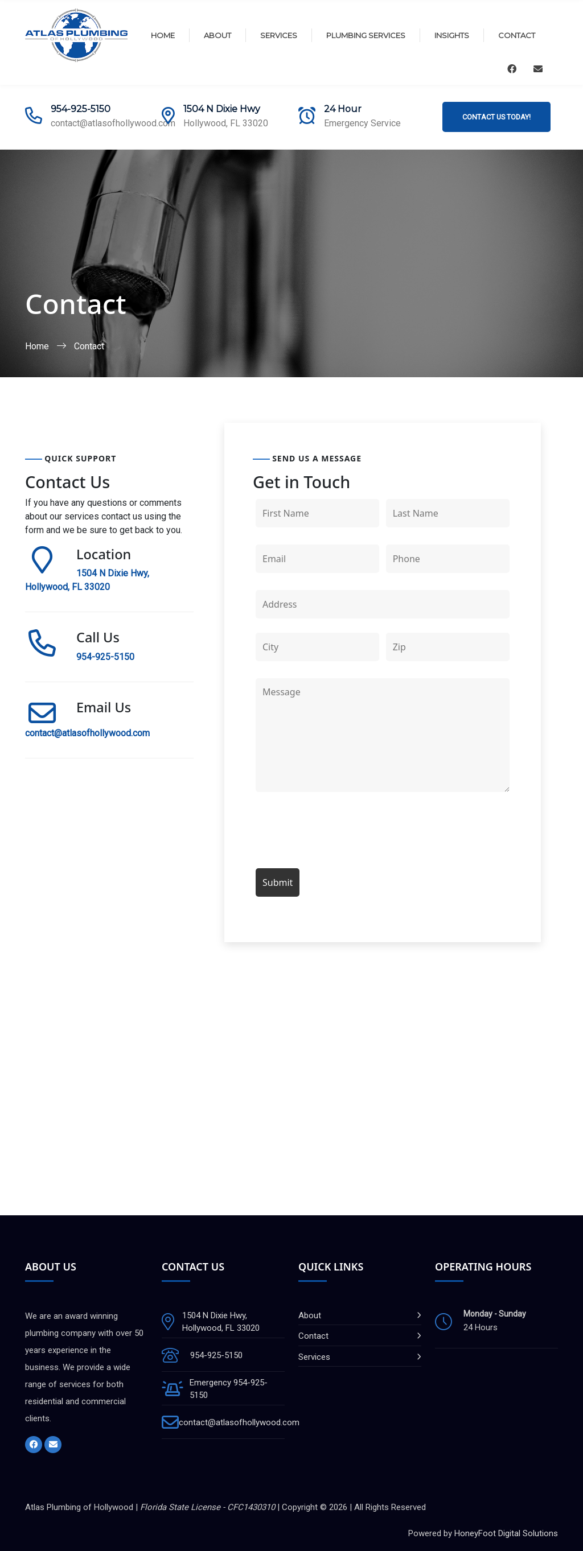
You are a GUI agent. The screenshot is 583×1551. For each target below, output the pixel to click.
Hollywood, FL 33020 (225, 123)
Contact (516, 35)
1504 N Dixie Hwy (221, 109)
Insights (451, 35)
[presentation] (342, 832)
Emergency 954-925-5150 (229, 1389)
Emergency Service (362, 123)
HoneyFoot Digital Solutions (506, 1533)
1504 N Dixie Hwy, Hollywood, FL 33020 (221, 1322)
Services (278, 35)
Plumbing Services (365, 35)
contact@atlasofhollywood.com (113, 123)
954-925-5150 (80, 109)
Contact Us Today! (496, 117)
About (217, 35)
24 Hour (343, 109)
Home (163, 35)
